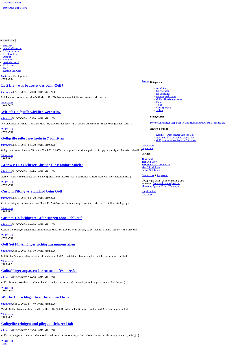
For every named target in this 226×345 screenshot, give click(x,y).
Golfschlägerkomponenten (169, 99)
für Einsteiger (163, 93)
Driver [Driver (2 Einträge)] (153, 122)
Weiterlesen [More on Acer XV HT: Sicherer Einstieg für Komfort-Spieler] (7, 182)
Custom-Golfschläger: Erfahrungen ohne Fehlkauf (41, 218)
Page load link (149, 191)
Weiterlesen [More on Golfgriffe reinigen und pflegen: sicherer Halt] (7, 340)
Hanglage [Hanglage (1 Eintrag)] (195, 122)
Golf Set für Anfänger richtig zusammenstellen (38, 244)
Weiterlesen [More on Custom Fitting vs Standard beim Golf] (7, 208)
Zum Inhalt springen (11, 2)
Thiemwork (147, 159)
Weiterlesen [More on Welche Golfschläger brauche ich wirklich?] (7, 314)
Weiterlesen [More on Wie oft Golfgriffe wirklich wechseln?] (7, 129)
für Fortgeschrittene (166, 96)
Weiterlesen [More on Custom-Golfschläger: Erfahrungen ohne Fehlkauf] (7, 235)
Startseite (6, 76)
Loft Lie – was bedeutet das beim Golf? (32, 85)
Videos (159, 110)
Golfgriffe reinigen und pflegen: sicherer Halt (37, 324)
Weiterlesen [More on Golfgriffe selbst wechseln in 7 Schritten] (7, 155)
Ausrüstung (162, 88)
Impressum (147, 148)
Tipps (159, 105)
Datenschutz (148, 145)
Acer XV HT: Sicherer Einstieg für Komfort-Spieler (42, 165)
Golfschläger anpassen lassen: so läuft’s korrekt (39, 271)
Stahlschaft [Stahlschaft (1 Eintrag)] (219, 122)
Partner (159, 102)
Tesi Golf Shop (149, 161)
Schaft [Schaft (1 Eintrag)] (210, 122)
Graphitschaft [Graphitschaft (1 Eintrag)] (177, 122)
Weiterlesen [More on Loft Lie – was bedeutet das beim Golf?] (7, 102)
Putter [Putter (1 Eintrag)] (203, 122)
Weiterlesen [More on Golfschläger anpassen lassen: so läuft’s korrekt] (7, 287)
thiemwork (6, 92)
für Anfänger (162, 91)
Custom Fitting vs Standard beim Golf (31, 191)
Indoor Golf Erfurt (151, 170)
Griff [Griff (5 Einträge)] (187, 122)
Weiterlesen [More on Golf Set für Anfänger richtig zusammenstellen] (7, 261)
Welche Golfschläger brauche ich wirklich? (35, 297)
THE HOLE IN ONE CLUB (156, 164)
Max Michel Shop (151, 167)
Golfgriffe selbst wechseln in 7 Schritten (32, 138)
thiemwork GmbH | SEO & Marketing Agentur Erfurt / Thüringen (161, 185)
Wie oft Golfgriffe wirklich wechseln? (31, 112)
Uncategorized (163, 107)
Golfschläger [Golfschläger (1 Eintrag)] (163, 122)
